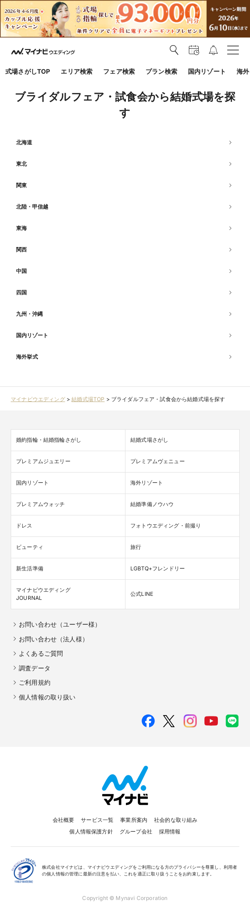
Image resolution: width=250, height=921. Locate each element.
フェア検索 (119, 71)
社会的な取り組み (175, 819)
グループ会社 (136, 831)
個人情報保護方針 (90, 831)
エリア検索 (76, 71)
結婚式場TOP (87, 399)
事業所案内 (133, 819)
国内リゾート (207, 71)
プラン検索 (161, 71)
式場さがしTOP (27, 71)
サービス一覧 (97, 819)
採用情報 (170, 831)
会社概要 (64, 819)
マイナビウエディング (38, 399)
